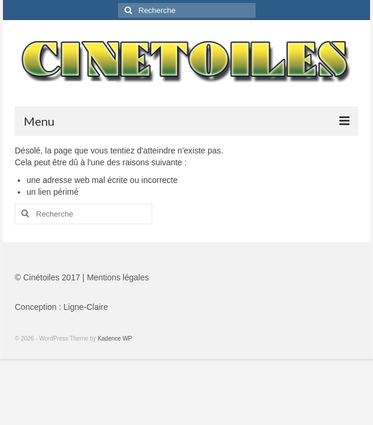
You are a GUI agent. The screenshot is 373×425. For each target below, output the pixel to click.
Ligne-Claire (86, 307)
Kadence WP (114, 338)
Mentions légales (118, 277)
